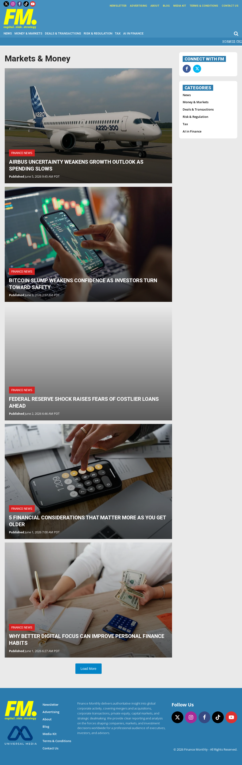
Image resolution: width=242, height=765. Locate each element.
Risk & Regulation (98, 33)
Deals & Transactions (63, 33)
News (8, 33)
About (155, 5)
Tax (118, 33)
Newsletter (118, 5)
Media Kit (179, 5)
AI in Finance (133, 33)
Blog (166, 5)
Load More (88, 669)
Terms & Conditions (204, 5)
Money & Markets (28, 33)
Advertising (138, 5)
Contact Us (230, 5)
